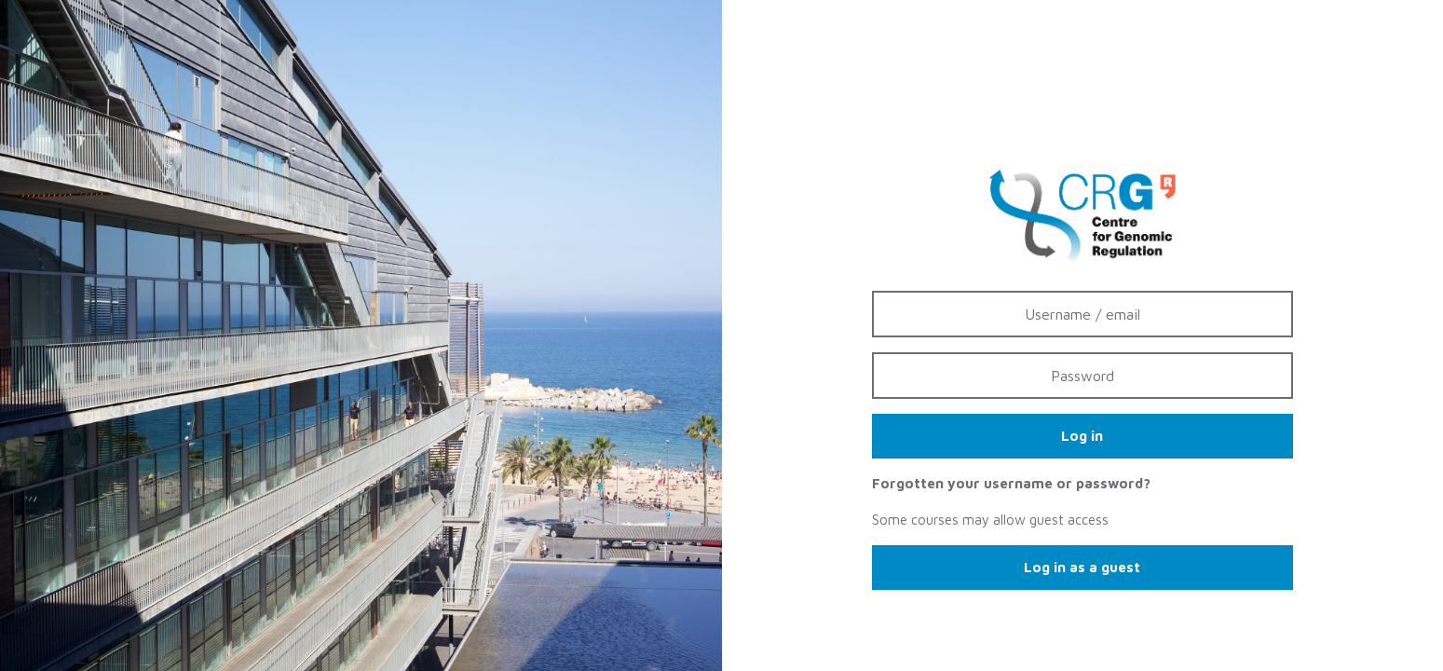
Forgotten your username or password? (1011, 483)
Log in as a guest (1082, 567)
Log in (1082, 436)
